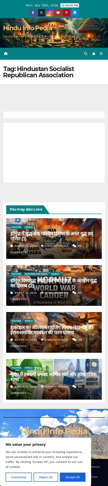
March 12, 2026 (26, 386)
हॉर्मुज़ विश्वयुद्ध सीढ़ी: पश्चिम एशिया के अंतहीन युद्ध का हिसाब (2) (53, 283)
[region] (45, 462)
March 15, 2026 (26, 245)
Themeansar (92, 466)
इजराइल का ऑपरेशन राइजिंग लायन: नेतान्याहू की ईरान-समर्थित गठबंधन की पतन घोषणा (51, 330)
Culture (16, 227)
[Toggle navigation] (101, 53)
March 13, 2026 (26, 339)
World (28, 227)
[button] (85, 54)
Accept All (72, 477)
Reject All (46, 477)
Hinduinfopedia (55, 245)
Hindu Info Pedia (27, 28)
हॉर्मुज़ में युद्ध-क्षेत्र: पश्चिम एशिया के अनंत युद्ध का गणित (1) (51, 236)
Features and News (36, 274)
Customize (18, 477)
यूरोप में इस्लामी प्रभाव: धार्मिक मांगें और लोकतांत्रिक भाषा (53, 376)
